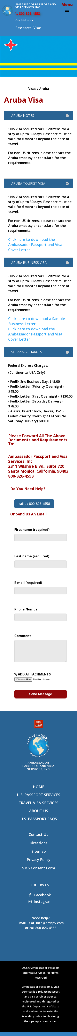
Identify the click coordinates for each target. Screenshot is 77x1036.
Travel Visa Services (38, 806)
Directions (38, 847)
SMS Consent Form (38, 872)
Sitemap (38, 855)
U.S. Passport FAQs (38, 822)
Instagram (40, 905)
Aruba (44, 88)
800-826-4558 (27, 13)
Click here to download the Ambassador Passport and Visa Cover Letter (35, 244)
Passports (23, 28)
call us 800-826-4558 (34, 503)
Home (38, 790)
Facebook (40, 899)
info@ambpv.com (50, 927)
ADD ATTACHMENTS (40, 681)
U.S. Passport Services (38, 798)
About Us (38, 814)
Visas (37, 28)
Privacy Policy (38, 863)
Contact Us (38, 838)
